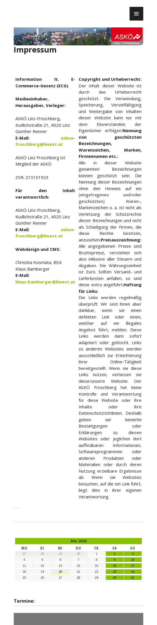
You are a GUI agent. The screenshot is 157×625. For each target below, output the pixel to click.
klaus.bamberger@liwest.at (45, 282)
